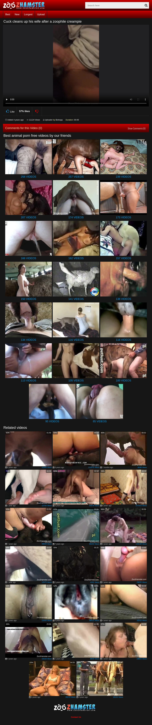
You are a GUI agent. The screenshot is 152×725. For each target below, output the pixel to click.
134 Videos (28, 339)
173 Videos (123, 217)
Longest (28, 14)
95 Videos (52, 421)
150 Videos (28, 299)
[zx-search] (117, 5)
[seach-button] (146, 5)
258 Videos (28, 176)
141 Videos (76, 299)
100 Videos (123, 380)
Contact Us (76, 717)
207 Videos (28, 217)
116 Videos (76, 339)
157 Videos (123, 258)
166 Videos (28, 258)
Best (7, 14)
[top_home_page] (25, 5)
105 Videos (76, 380)
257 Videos (76, 176)
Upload (41, 14)
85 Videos (100, 421)
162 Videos (76, 258)
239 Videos (123, 176)
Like (10, 111)
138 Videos (123, 299)
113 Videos (28, 380)
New (17, 14)
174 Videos (76, 217)
